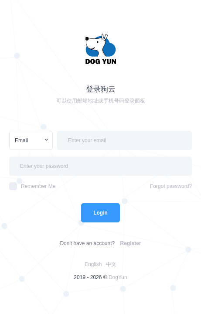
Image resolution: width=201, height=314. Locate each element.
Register (130, 243)
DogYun (118, 277)
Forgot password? (171, 186)
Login (100, 213)
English (93, 264)
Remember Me (32, 186)
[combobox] (31, 140)
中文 (111, 264)
